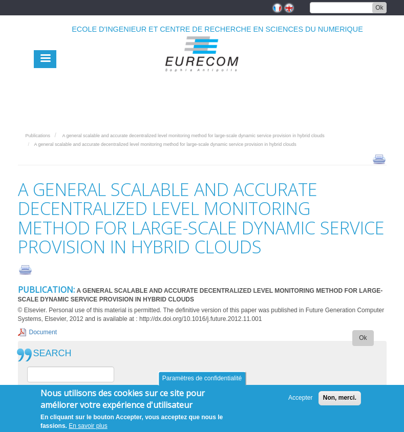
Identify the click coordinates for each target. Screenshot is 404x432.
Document (43, 332)
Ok (379, 7)
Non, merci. (339, 400)
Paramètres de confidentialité (202, 380)
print (379, 159)
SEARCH (52, 353)
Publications (38, 135)
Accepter (300, 400)
